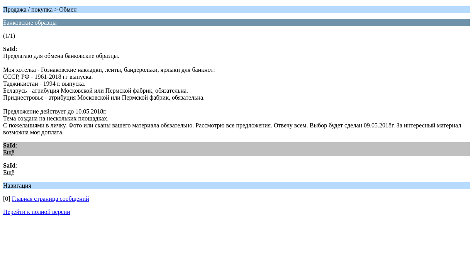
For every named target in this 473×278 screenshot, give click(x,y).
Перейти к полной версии (36, 211)
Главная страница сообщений (50, 198)
